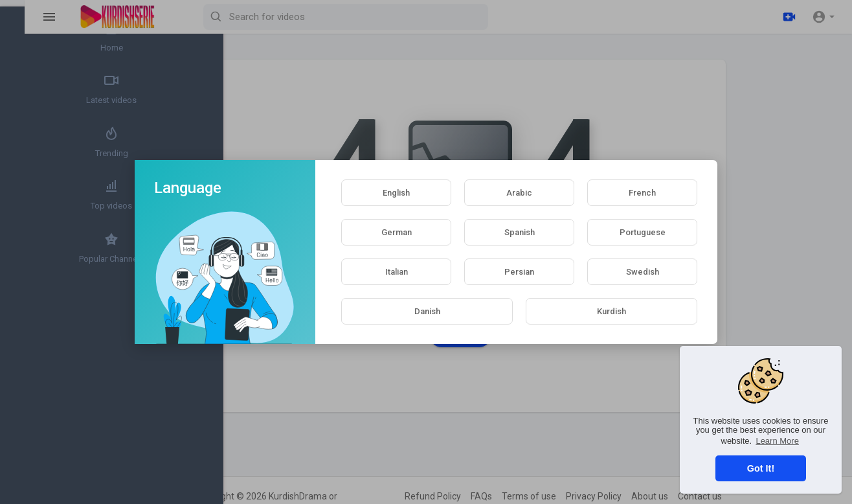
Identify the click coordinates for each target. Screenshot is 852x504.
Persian (519, 272)
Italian (396, 272)
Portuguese (643, 232)
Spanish (519, 232)
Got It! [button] (760, 468)
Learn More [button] (777, 441)
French (642, 193)
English (396, 193)
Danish (427, 311)
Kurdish (611, 311)
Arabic (519, 193)
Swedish (642, 272)
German (396, 232)
